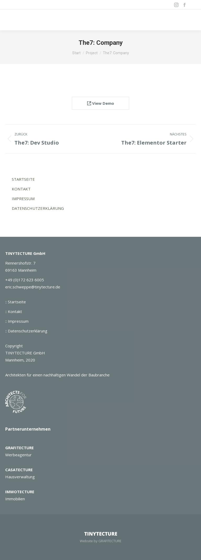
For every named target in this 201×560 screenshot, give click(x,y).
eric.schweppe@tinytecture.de (32, 286)
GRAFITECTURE (19, 447)
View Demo (100, 103)
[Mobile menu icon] (190, 20)
